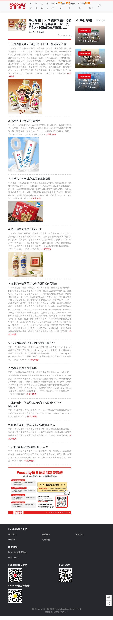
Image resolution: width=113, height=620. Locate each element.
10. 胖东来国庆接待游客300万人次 (28, 451)
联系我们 (46, 538)
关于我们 (12, 538)
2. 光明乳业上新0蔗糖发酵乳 (24, 121)
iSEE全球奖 (81, 5)
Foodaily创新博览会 (17, 556)
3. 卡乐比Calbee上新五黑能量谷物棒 (29, 181)
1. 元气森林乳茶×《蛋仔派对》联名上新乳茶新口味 (37, 44)
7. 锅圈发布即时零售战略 (22, 372)
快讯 (36, 6)
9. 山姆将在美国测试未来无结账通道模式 (31, 429)
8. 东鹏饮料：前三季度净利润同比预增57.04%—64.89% (36, 408)
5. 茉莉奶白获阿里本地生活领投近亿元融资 (32, 287)
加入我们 (79, 538)
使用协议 (12, 543)
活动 (47, 6)
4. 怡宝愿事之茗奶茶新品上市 (25, 232)
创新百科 (63, 5)
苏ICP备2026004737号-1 (56, 616)
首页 (31, 6)
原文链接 (51, 135)
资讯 (42, 6)
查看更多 (101, 20)
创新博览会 (72, 6)
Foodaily (59, 613)
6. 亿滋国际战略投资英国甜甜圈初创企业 (31, 347)
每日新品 (55, 5)
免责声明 (46, 543)
